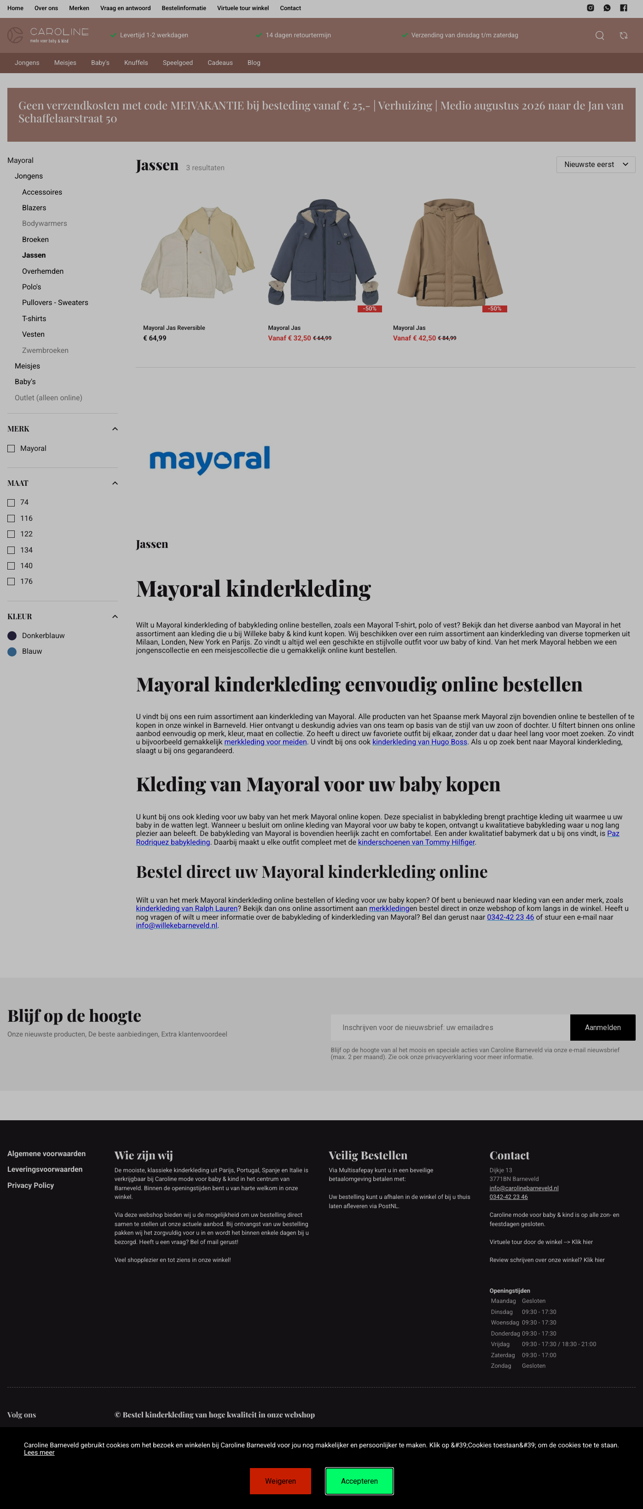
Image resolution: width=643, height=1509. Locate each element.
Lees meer (39, 1453)
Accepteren (359, 1481)
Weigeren (280, 1481)
